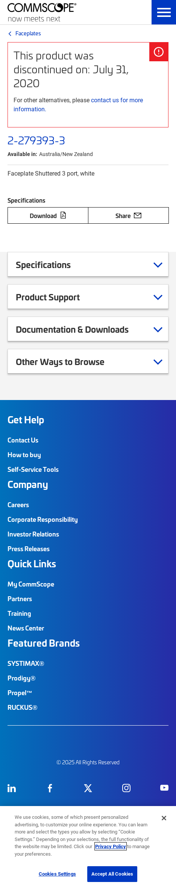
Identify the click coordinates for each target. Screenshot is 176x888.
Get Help (26, 419)
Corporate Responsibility (43, 519)
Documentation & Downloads (81, 329)
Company (28, 484)
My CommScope (31, 584)
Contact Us (23, 440)
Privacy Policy (110, 846)
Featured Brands (44, 642)
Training (19, 613)
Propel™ (20, 692)
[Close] (164, 818)
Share (128, 215)
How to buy (24, 454)
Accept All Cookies (112, 873)
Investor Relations (33, 534)
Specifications (53, 264)
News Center (26, 628)
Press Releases (29, 548)
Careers (18, 504)
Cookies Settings (57, 873)
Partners (20, 598)
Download (48, 215)
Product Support (57, 297)
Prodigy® (22, 678)
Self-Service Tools (33, 469)
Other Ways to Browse (69, 361)
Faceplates (28, 33)
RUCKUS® (23, 707)
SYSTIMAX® (26, 663)
